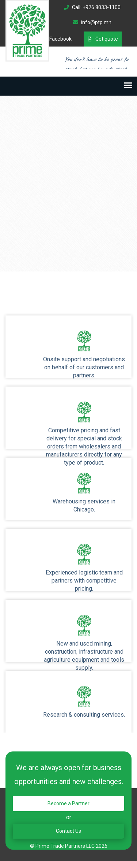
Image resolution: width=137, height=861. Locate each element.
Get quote (102, 39)
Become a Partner (68, 803)
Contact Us (68, 831)
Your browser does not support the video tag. (68, 130)
